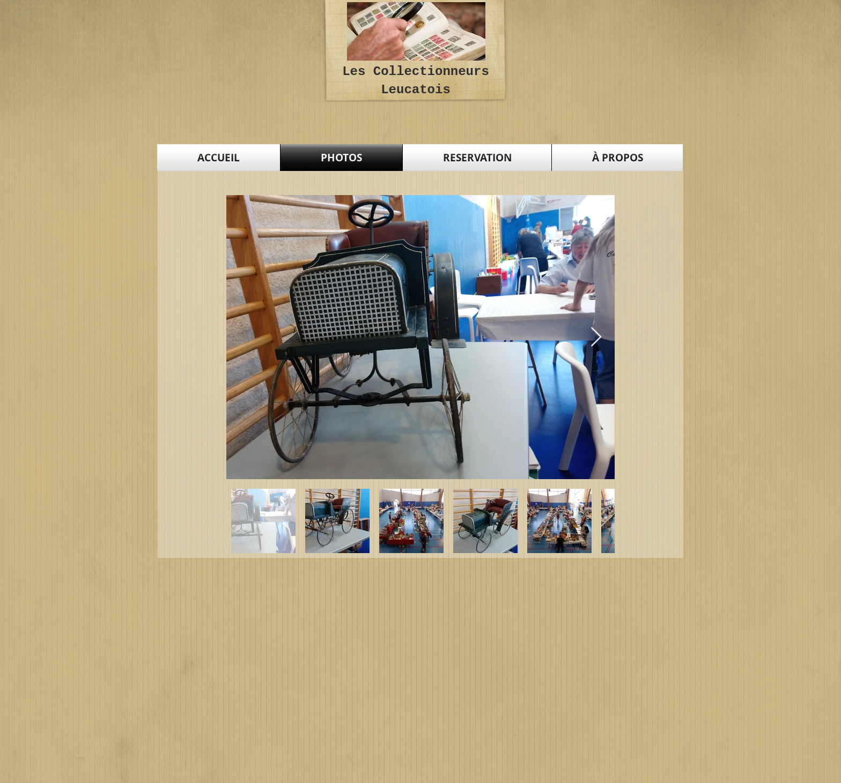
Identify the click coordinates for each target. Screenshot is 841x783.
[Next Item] (596, 337)
